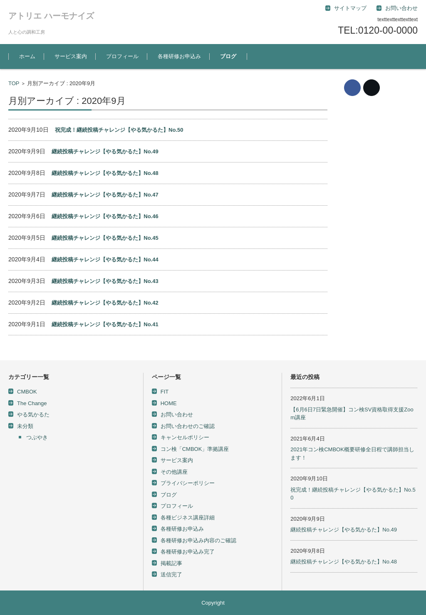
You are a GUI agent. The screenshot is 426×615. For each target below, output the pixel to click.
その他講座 (174, 472)
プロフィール (122, 56)
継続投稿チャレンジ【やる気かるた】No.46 (105, 216)
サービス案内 (70, 56)
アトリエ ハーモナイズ (51, 15)
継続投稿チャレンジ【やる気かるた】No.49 (105, 151)
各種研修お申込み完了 (188, 552)
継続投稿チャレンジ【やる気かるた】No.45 (105, 238)
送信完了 (171, 574)
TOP (14, 83)
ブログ (228, 56)
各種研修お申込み (179, 56)
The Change (32, 403)
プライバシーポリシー (188, 483)
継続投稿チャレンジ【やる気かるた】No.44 (105, 259)
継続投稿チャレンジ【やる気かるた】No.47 (105, 195)
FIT (165, 392)
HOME (169, 403)
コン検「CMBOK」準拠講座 (195, 449)
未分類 (25, 426)
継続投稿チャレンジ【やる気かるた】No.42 (105, 303)
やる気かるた (33, 414)
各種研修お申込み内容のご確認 (198, 540)
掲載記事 (171, 563)
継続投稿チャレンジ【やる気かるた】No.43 (105, 281)
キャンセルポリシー (185, 437)
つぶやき (37, 437)
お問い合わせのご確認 (188, 426)
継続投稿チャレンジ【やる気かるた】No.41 (105, 324)
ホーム (27, 56)
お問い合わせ (177, 414)
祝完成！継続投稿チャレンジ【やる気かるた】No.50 (119, 130)
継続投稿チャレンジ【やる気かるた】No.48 (105, 173)
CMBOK (27, 392)
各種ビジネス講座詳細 (188, 517)
